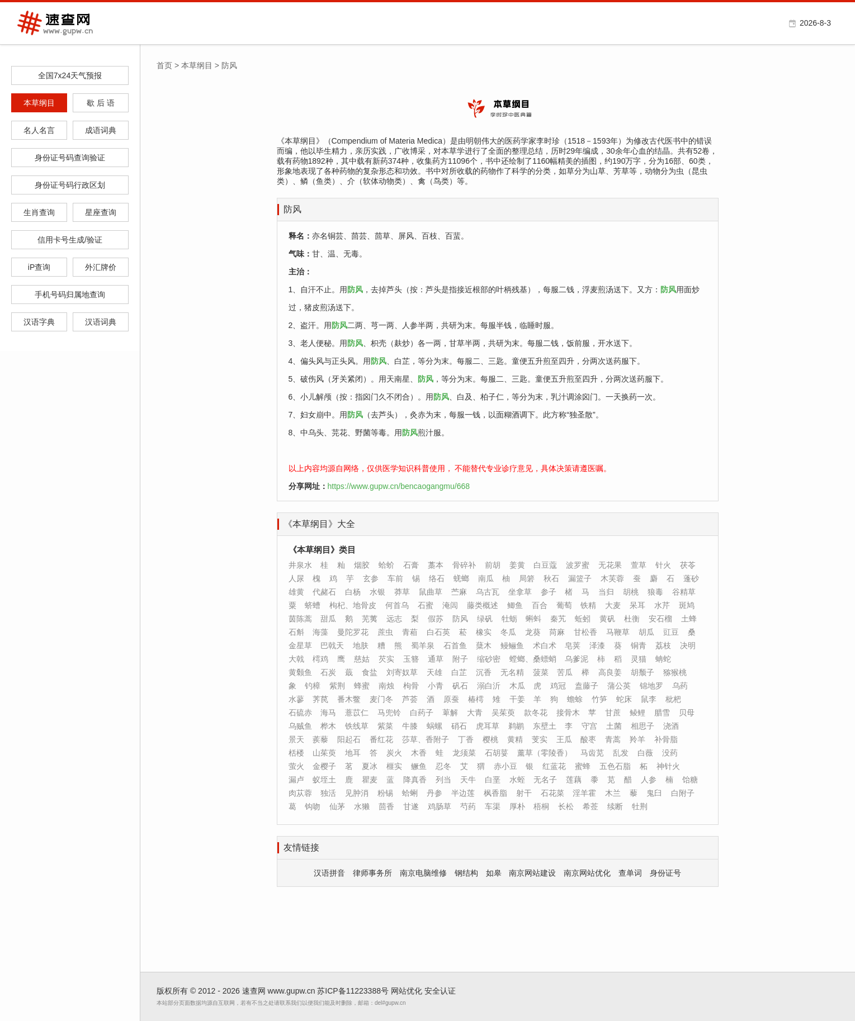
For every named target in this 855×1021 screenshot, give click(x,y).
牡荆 (640, 806)
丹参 (434, 793)
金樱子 (324, 766)
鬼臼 (654, 793)
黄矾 (607, 618)
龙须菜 (464, 752)
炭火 (394, 752)
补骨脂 (666, 739)
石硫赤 (300, 712)
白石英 (438, 632)
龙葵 (533, 632)
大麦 (613, 605)
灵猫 (638, 658)
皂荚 (572, 645)
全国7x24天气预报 (70, 75)
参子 (548, 591)
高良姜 (610, 672)
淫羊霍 (584, 793)
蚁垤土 (324, 779)
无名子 (545, 779)
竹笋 (599, 699)
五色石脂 (615, 766)
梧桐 (541, 806)
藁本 (435, 565)
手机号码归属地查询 (70, 294)
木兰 (613, 793)
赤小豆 (505, 766)
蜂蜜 (362, 685)
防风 (292, 209)
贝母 (687, 712)
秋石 (551, 578)
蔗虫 (385, 632)
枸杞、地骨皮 (352, 605)
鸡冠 (558, 685)
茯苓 (688, 565)
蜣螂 (461, 578)
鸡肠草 (439, 806)
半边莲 (463, 793)
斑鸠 (687, 605)
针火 (663, 565)
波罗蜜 (577, 565)
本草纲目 (39, 102)
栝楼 (296, 752)
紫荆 (337, 685)
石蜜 (425, 605)
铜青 (638, 645)
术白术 (544, 645)
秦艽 (558, 618)
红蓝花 (554, 766)
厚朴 (517, 806)
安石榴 (660, 618)
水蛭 (517, 779)
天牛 (468, 779)
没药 (670, 752)
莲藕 (574, 779)
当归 (606, 591)
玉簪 (411, 658)
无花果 (610, 565)
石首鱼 (455, 645)
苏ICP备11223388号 (353, 990)
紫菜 (385, 725)
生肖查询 (39, 212)
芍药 (468, 806)
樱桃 (490, 739)
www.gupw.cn (291, 990)
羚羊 (637, 739)
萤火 (296, 766)
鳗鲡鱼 (512, 645)
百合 (539, 605)
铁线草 (357, 725)
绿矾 (485, 618)
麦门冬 (381, 699)
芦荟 (410, 699)
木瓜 (517, 685)
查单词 (630, 872)
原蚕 (451, 699)
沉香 (484, 672)
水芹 (662, 605)
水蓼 (296, 699)
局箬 (527, 578)
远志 (394, 618)
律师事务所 (372, 872)
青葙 (410, 632)
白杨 (353, 591)
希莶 (590, 806)
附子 (460, 658)
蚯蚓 (583, 618)
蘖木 (484, 645)
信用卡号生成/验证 (69, 239)
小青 (435, 685)
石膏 (411, 565)
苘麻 (557, 632)
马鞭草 (618, 632)
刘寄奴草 (402, 672)
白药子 (421, 712)
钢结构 (466, 872)
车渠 (492, 806)
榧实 (394, 766)
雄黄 (296, 591)
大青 (475, 712)
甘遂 (411, 806)
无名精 (512, 672)
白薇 (645, 752)
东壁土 (544, 725)
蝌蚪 (533, 618)
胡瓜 (646, 632)
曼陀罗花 (353, 632)
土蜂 (689, 618)
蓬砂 (691, 578)
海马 (328, 712)
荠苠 (320, 699)
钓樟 (312, 685)
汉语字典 (39, 321)
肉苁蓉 (300, 793)
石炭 (328, 672)
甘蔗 (613, 712)
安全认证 (440, 990)
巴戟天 (332, 645)
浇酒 (671, 725)
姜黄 (517, 565)
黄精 (515, 739)
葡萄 (564, 605)
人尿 (296, 578)
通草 (435, 658)
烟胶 (362, 565)
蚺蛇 (663, 658)
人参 (648, 779)
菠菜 (541, 672)
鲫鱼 (515, 605)
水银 (377, 591)
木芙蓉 (612, 578)
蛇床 (624, 699)
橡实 (484, 632)
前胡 (492, 565)
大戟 (296, 658)
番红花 (381, 739)
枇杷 (673, 699)
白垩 (492, 779)
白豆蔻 (545, 565)
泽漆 (597, 645)
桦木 (328, 725)
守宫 (589, 725)
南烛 (386, 685)
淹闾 (450, 605)
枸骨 (411, 685)
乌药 (680, 685)
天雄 (434, 672)
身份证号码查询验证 (70, 157)
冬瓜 (508, 632)
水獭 (362, 806)
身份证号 (665, 872)
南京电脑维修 (423, 872)
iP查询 (39, 267)
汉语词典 (100, 321)
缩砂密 (488, 658)
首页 (164, 65)
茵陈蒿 (300, 618)
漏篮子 (580, 578)
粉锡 (385, 793)
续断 (615, 806)
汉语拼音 (329, 872)
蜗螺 (434, 725)
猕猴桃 (675, 672)
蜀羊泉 (422, 645)
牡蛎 (509, 618)
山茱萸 (324, 752)
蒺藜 (320, 739)
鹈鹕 (516, 725)
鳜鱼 (419, 766)
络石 (437, 578)
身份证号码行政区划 (70, 185)
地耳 (353, 752)
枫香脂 (495, 793)
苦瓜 (565, 672)
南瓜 (486, 578)
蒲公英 (619, 685)
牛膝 (410, 725)
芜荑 (369, 618)
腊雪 (662, 712)
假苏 (435, 618)
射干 (524, 793)
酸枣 (588, 739)
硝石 (459, 725)
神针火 (668, 766)
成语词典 (100, 130)
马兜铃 (389, 712)
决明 (688, 645)
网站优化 (406, 990)
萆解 (450, 712)
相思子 (642, 725)
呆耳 (637, 605)
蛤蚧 (386, 565)
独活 (328, 793)
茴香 (386, 806)
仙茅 (337, 806)
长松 (566, 806)
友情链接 (301, 847)
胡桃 (631, 591)
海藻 (320, 632)
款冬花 (535, 712)
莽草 (402, 591)
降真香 (415, 779)
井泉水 (300, 565)
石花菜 (552, 793)
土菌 (614, 725)
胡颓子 (642, 672)
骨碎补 (464, 565)
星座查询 (100, 212)
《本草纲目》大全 (319, 524)
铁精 (588, 605)
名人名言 (39, 130)
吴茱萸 (503, 712)
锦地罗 (651, 685)
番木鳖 (349, 699)
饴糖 (690, 779)
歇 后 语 (101, 102)
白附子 (683, 793)
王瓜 (564, 739)
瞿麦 (369, 779)
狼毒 (655, 591)
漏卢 (296, 779)
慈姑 (362, 658)
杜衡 (632, 618)
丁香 (466, 739)
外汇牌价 (100, 267)
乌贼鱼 (300, 725)
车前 (395, 578)
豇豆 (671, 632)
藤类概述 (482, 605)
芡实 (386, 658)
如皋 (494, 872)
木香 (419, 752)
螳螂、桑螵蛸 (532, 658)
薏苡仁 (357, 712)
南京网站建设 (532, 872)
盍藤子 (586, 685)
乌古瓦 (487, 591)
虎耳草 (487, 725)
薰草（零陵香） (544, 752)
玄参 (371, 578)
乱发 (621, 752)
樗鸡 (320, 658)
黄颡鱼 (300, 672)
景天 (296, 739)
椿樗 (476, 699)
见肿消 (357, 793)
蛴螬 (312, 605)
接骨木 (568, 712)
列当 (443, 779)
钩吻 (312, 806)
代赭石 (324, 591)
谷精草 (684, 591)
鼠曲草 (430, 591)
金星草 (300, 645)
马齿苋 (592, 752)
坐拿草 (520, 591)
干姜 (517, 699)
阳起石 (349, 739)
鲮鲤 (637, 712)
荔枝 (663, 645)
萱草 (638, 565)
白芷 (459, 672)
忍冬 (443, 766)
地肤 (361, 645)
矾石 (460, 685)
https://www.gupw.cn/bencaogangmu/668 (399, 486)
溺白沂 (488, 685)
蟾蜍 (575, 699)
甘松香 (585, 632)
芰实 (539, 739)
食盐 (369, 672)
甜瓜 (328, 618)
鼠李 (648, 699)
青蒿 (613, 739)
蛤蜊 (410, 793)
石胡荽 (496, 752)
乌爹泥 (576, 658)
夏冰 (369, 766)
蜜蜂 (583, 766)
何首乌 (397, 605)
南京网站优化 (587, 872)
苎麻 (459, 591)
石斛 (296, 632)
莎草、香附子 (425, 739)
